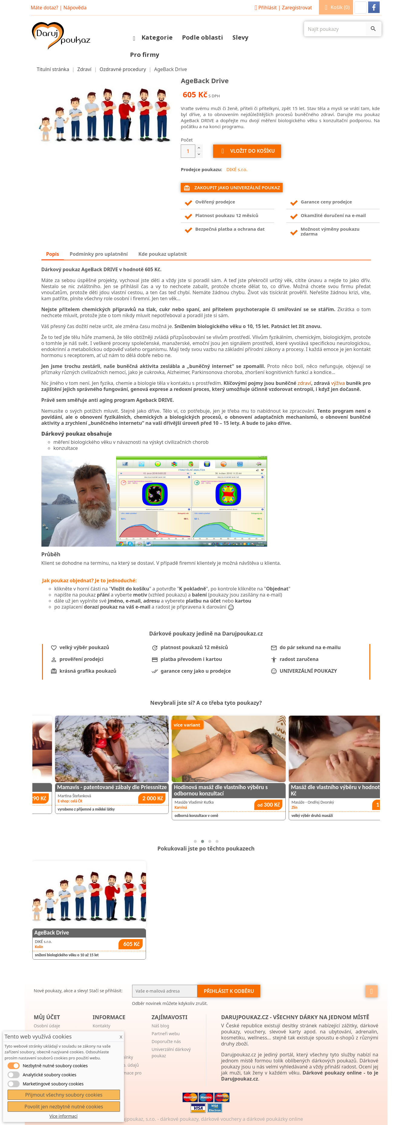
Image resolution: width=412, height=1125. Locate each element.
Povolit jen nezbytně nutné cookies (63, 1106)
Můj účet (47, 1017)
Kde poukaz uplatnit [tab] (162, 254)
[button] (361, 8)
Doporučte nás (166, 1041)
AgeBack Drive (51, 932)
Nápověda (74, 7)
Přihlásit (282, 7)
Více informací (64, 1116)
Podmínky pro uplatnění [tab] (99, 254)
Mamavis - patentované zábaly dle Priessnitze (204, 787)
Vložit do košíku (247, 151)
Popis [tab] (52, 254)
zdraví (304, 383)
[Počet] (188, 151)
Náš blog (160, 1026)
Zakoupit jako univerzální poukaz (231, 187)
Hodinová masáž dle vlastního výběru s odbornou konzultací (313, 790)
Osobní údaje (47, 1026)
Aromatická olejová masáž (64, 787)
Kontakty (101, 1026)
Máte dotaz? (44, 7)
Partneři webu (165, 1033)
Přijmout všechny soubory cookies (63, 1094)
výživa (338, 383)
